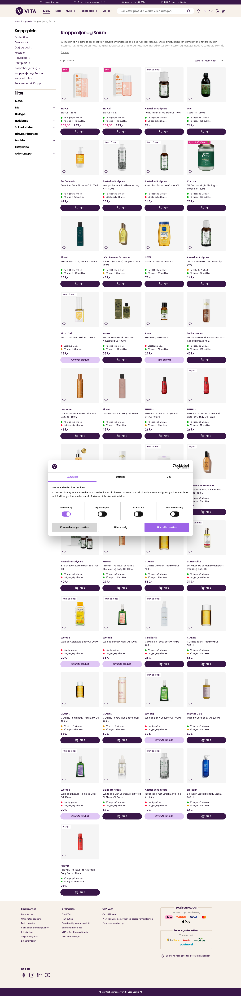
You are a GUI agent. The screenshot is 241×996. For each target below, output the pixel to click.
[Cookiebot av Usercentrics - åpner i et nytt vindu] (175, 466)
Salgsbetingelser (29, 936)
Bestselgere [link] (89, 11)
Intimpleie (23, 63)
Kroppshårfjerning (27, 68)
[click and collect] (217, 11)
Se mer (65, 52)
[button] (188, 11)
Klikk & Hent (27, 932)
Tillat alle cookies (167, 527)
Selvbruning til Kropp (29, 83)
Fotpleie (21, 52)
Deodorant (21, 42)
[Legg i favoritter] (64, 99)
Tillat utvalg (120, 527)
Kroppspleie (26, 21)
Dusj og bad (24, 47)
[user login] (205, 11)
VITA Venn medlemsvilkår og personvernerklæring (127, 919)
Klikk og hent (164, 360)
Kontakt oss (27, 914)
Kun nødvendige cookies (74, 527)
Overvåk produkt (80, 360)
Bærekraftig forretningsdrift (76, 923)
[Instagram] (31, 975)
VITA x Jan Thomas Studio (75, 932)
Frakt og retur (28, 923)
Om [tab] (169, 477)
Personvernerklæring (112, 923)
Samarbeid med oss (72, 928)
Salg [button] (58, 11)
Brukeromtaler (28, 941)
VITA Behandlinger (71, 936)
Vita (17, 21)
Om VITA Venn (109, 914)
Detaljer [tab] (120, 477)
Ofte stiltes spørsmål (31, 919)
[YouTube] (47, 975)
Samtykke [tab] (72, 477)
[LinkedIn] (39, 975)
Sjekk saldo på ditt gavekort (35, 928)
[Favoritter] (211, 11)
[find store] (198, 11)
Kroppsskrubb (23, 78)
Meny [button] (46, 11)
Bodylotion (21, 37)
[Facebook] (23, 975)
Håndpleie (23, 57)
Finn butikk (67, 919)
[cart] (223, 11)
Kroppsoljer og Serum (44, 21)
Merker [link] (107, 11)
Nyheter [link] (71, 11)
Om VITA (66, 914)
